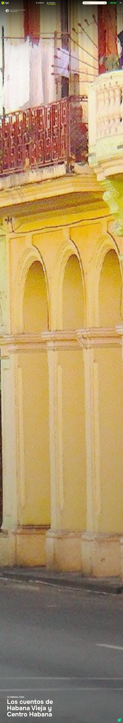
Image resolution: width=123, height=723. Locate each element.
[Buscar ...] (93, 3)
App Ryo (113, 3)
